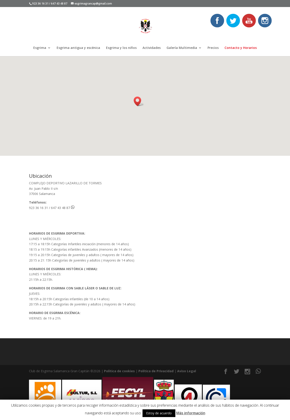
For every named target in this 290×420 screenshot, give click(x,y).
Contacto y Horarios (241, 48)
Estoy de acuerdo (159, 413)
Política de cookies (119, 371)
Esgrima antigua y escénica (78, 48)
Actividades (152, 48)
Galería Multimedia (182, 48)
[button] (139, 101)
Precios (213, 48)
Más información (190, 412)
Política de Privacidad (156, 371)
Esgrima (39, 48)
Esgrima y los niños (121, 48)
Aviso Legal (186, 371)
